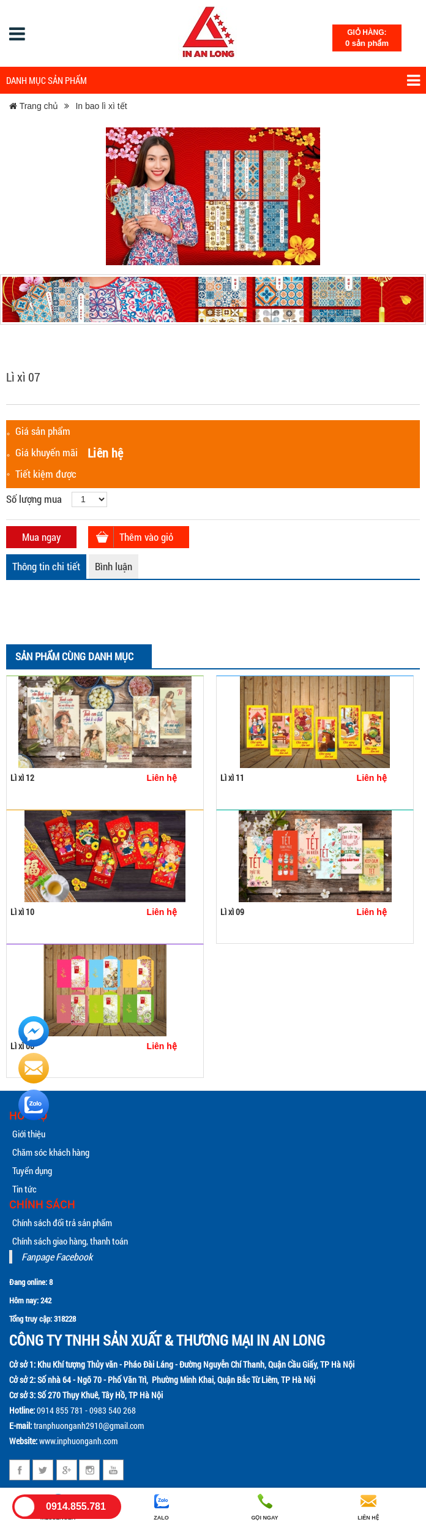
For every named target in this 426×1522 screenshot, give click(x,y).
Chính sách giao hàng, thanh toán (70, 1241)
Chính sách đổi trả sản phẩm (62, 1222)
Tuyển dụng (32, 1170)
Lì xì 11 (232, 777)
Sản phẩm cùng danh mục (74, 656)
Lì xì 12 (22, 777)
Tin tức (24, 1189)
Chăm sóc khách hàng (50, 1152)
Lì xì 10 (22, 911)
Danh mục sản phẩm (213, 80)
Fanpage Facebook (56, 1256)
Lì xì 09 (232, 911)
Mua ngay (41, 537)
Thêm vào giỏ (146, 537)
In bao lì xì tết (101, 106)
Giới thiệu (28, 1134)
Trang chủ (33, 106)
